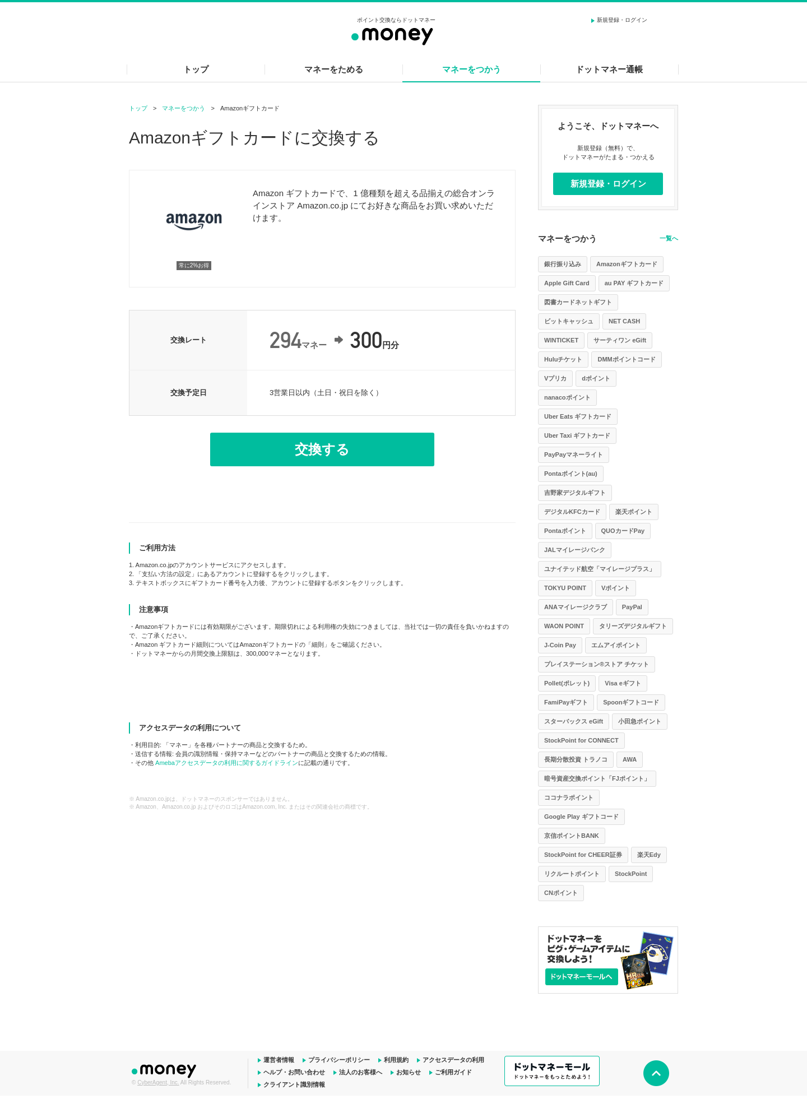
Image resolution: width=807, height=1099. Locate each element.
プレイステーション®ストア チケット (596, 664)
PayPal (632, 607)
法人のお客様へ (360, 1072)
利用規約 (396, 1059)
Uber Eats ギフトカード (577, 416)
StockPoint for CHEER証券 (583, 854)
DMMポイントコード (626, 359)
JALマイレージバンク (574, 549)
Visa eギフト (623, 683)
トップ (195, 69)
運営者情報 (278, 1059)
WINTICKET (561, 340)
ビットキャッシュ (568, 321)
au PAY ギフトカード (634, 283)
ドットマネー (165, 1069)
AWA (630, 759)
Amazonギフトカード (626, 264)
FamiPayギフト (566, 702)
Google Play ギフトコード (581, 816)
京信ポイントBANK (571, 835)
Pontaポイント (565, 530)
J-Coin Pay (560, 645)
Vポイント (615, 588)
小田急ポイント (639, 721)
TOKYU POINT (565, 588)
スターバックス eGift (573, 721)
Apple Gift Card (567, 283)
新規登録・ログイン (622, 20)
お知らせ (408, 1072)
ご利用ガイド (453, 1072)
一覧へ (669, 238)
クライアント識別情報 (294, 1084)
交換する (322, 449)
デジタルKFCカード (572, 511)
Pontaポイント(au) (570, 473)
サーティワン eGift (619, 340)
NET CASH (624, 321)
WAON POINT (564, 626)
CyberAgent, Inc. (158, 1082)
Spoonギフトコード (631, 702)
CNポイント (561, 892)
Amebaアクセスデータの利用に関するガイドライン (226, 762)
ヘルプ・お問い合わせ (294, 1072)
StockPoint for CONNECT (581, 740)
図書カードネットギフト (578, 302)
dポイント (596, 378)
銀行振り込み (562, 264)
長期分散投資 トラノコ (575, 759)
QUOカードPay (623, 530)
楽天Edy (649, 854)
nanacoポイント (567, 397)
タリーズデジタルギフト (633, 626)
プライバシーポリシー (339, 1059)
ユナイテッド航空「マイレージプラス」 (599, 568)
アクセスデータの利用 (453, 1059)
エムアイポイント (616, 645)
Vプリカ (555, 378)
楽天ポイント (633, 511)
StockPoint (631, 873)
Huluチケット (563, 359)
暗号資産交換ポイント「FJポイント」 (597, 778)
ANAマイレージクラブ (575, 607)
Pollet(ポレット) (567, 683)
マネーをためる (333, 69)
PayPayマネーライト (573, 454)
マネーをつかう (471, 69)
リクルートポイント (572, 873)
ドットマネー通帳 (609, 69)
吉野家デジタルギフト (575, 492)
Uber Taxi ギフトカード (577, 435)
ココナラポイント (568, 797)
